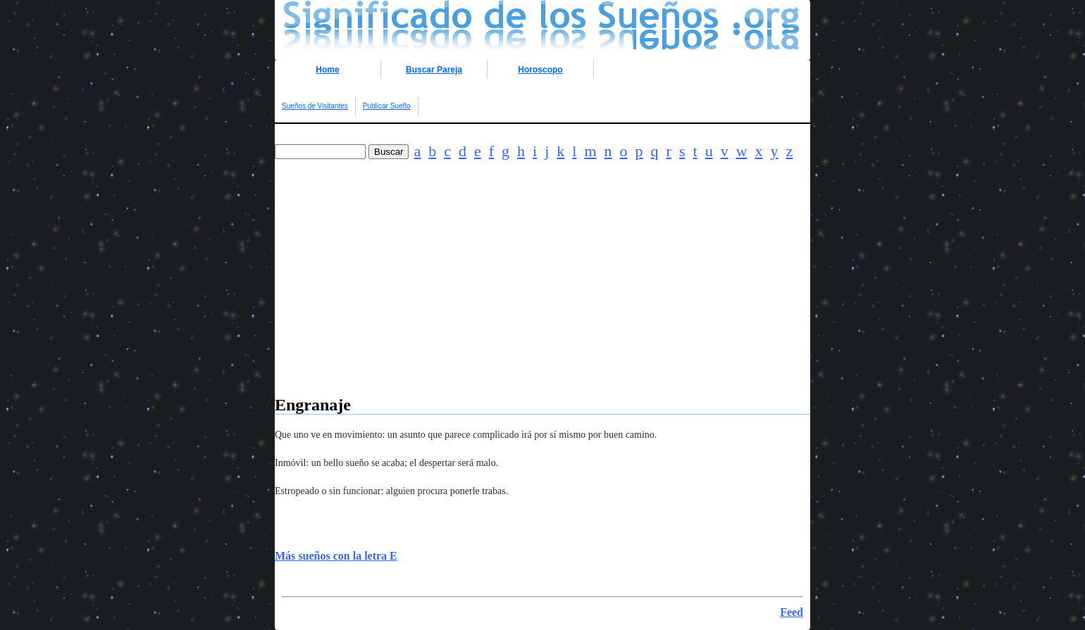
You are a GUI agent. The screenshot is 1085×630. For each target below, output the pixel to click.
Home (327, 70)
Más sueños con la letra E (336, 556)
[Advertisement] (542, 297)
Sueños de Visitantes (315, 106)
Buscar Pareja (434, 70)
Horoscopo (540, 70)
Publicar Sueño (387, 106)
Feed (791, 612)
